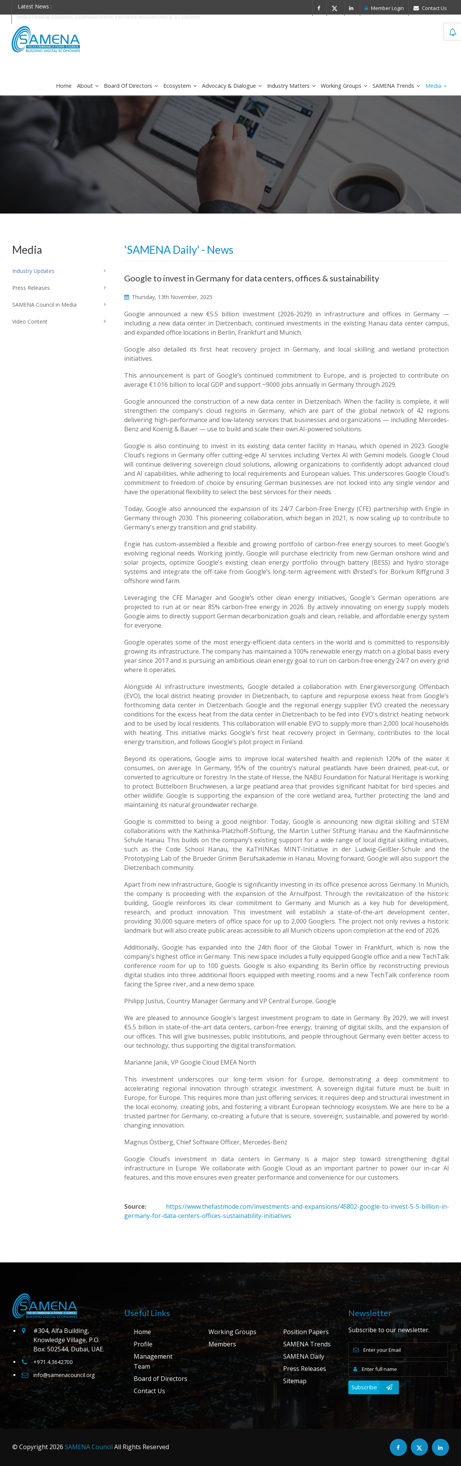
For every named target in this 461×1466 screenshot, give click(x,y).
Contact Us (430, 8)
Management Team (153, 1361)
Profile (143, 1344)
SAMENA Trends (396, 85)
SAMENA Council (89, 1447)
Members (222, 1344)
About (87, 85)
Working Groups (344, 85)
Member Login (384, 8)
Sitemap (295, 1381)
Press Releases (304, 1368)
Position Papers (306, 1332)
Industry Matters (291, 85)
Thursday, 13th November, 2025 (168, 297)
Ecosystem (180, 85)
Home (64, 85)
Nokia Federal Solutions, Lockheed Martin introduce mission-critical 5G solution (109, 16)
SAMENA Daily (303, 1356)
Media (436, 85)
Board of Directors (131, 85)
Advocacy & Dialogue (232, 85)
